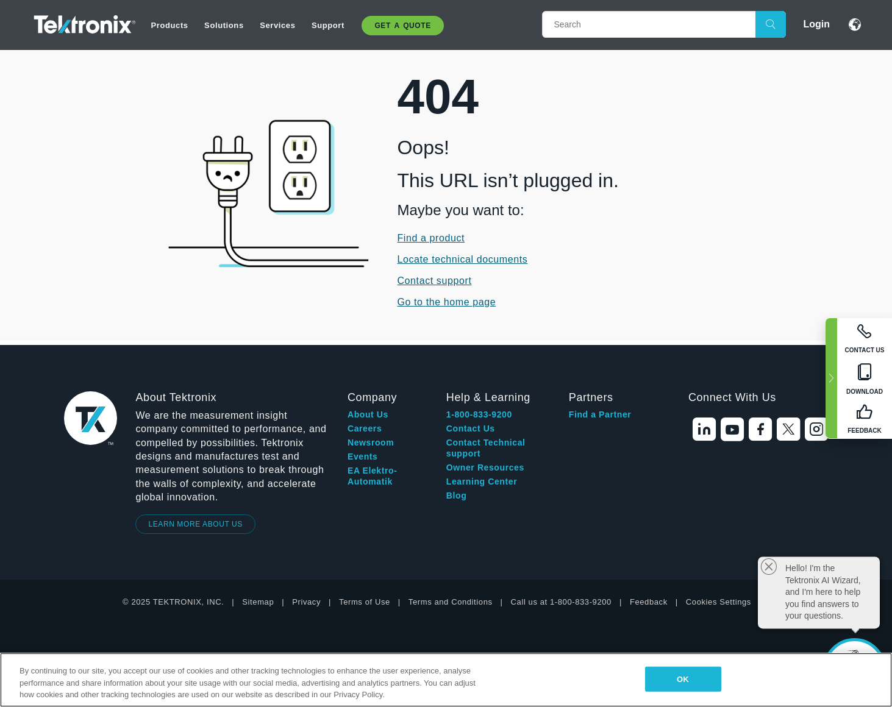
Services (277, 25)
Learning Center (481, 481)
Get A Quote (402, 25)
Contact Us (470, 428)
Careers (365, 428)
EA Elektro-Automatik (373, 476)
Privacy (306, 601)
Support (328, 25)
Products (169, 25)
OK (683, 678)
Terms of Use (364, 601)
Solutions (224, 25)
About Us (368, 414)
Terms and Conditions (451, 601)
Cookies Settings (718, 601)
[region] (446, 680)
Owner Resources (485, 467)
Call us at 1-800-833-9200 (561, 601)
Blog (456, 495)
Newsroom (371, 442)
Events (363, 456)
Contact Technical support (486, 448)
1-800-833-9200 (479, 414)
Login (816, 24)
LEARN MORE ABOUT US (195, 524)
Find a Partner (600, 414)
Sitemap (258, 601)
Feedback (649, 601)
